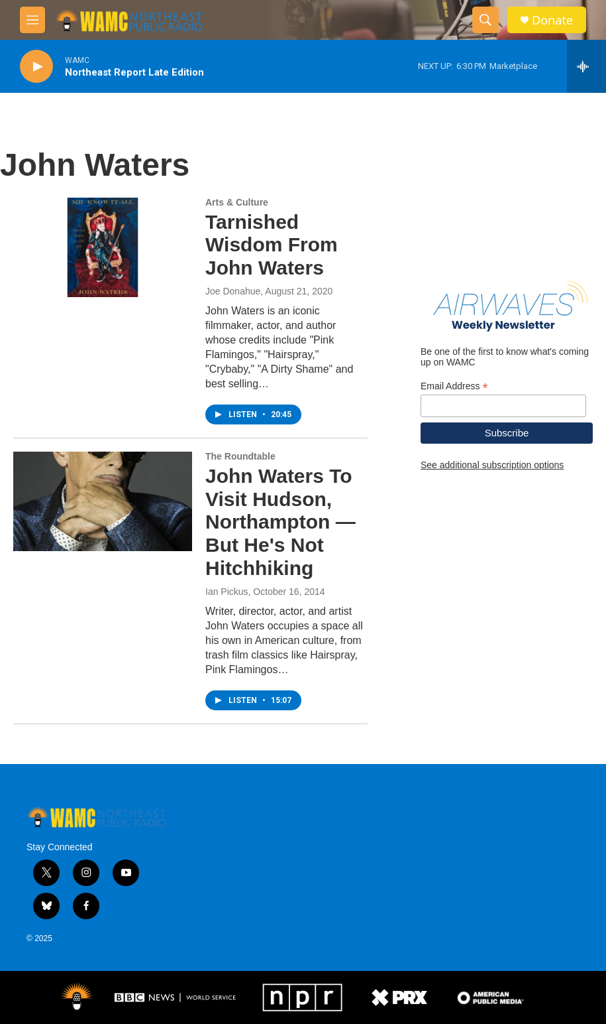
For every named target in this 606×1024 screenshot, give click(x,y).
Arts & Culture (236, 202)
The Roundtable (240, 456)
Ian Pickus (226, 591)
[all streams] (586, 66)
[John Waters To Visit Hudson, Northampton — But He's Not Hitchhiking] (102, 501)
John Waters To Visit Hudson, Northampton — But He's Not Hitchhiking (280, 522)
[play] (36, 66)
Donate (552, 20)
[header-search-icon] (485, 20)
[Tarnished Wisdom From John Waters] (102, 247)
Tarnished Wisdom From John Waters (271, 245)
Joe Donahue (232, 291)
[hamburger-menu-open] (32, 20)
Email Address (454, 386)
